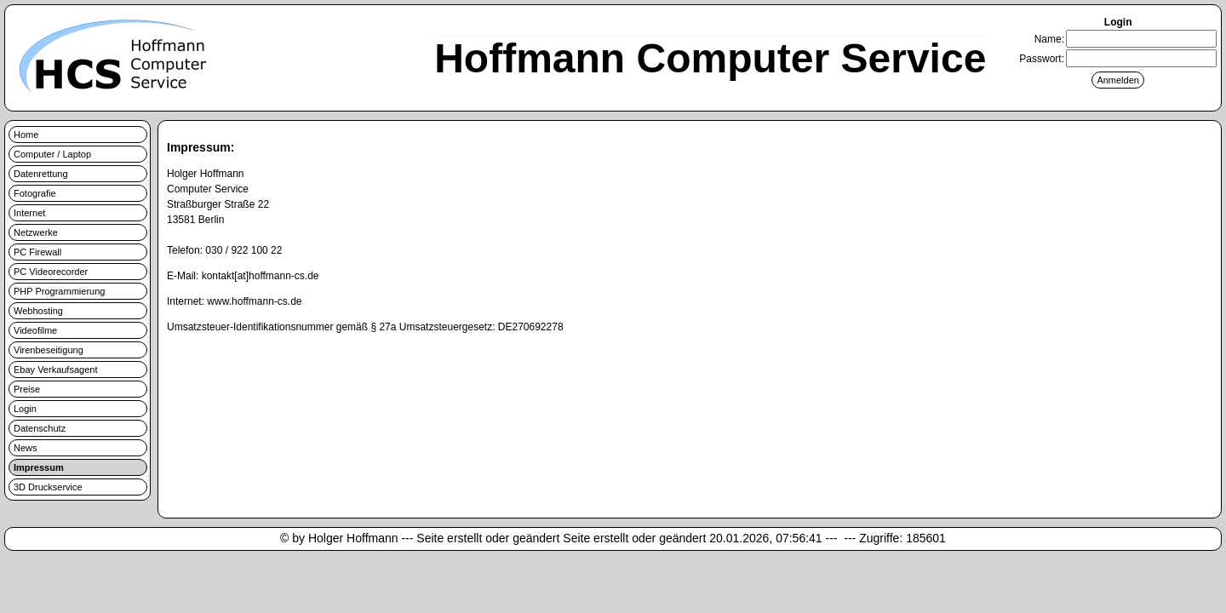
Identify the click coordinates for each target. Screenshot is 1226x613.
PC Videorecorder (51, 271)
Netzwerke (36, 232)
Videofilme (35, 330)
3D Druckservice (48, 487)
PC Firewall (37, 252)
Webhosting (38, 311)
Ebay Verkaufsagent (55, 369)
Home (26, 134)
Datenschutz (40, 428)
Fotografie (35, 193)
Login (25, 409)
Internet (29, 213)
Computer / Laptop (52, 154)
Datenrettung (41, 174)
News (25, 448)
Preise (27, 389)
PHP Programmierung (59, 291)
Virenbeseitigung (48, 350)
